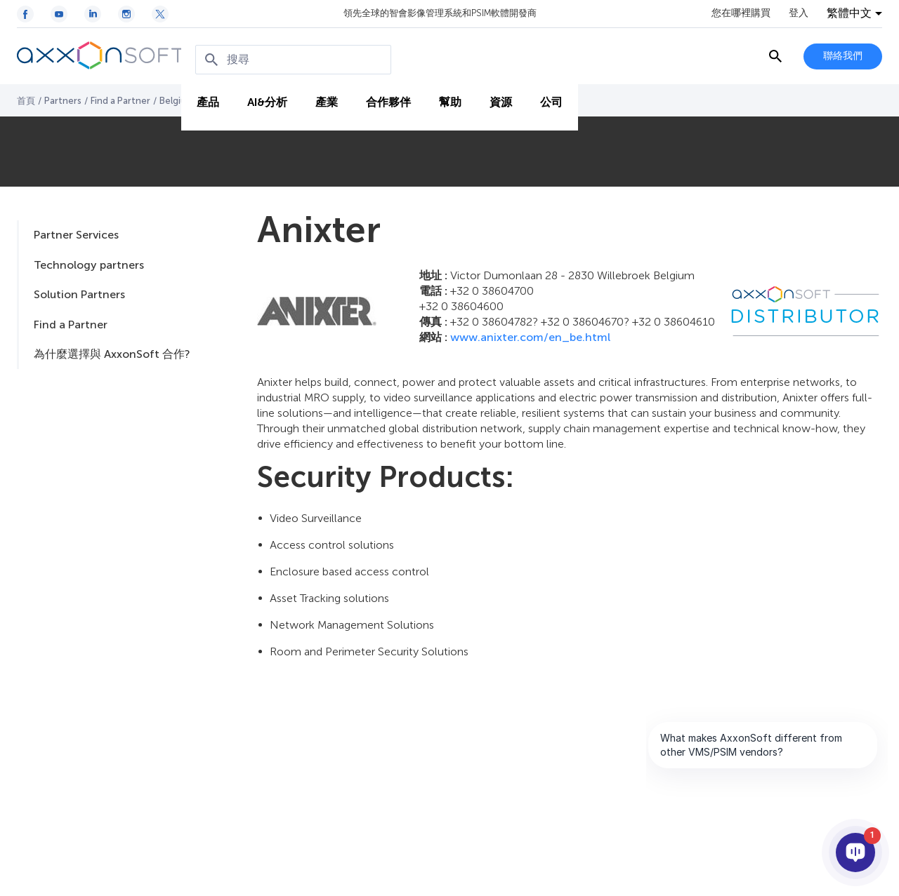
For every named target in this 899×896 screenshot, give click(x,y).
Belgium (176, 100)
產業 (325, 99)
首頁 (26, 100)
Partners (62, 100)
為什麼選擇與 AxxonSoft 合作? (112, 354)
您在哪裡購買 (740, 13)
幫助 (449, 99)
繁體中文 (849, 13)
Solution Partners (79, 294)
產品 (206, 99)
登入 (798, 13)
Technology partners (89, 265)
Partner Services (76, 234)
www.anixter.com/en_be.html (530, 337)
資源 (499, 99)
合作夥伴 (387, 99)
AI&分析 (266, 99)
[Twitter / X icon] (160, 14)
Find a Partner (120, 100)
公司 (550, 99)
